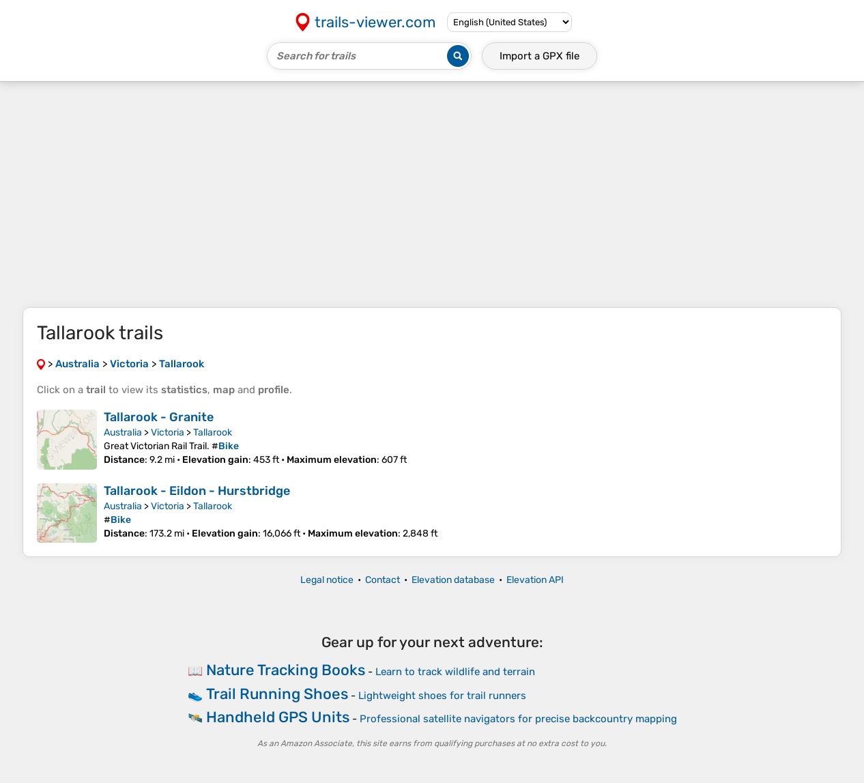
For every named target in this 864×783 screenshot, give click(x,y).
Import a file (539, 56)
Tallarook (212, 432)
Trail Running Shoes (277, 694)
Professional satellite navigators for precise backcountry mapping (518, 719)
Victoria (167, 432)
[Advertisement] (432, 194)
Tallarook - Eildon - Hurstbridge (197, 490)
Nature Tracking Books (285, 670)
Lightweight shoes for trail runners (442, 695)
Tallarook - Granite (159, 417)
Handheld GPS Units (277, 717)
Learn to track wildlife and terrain (455, 672)
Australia (123, 432)
